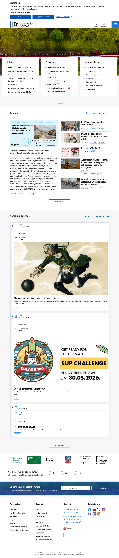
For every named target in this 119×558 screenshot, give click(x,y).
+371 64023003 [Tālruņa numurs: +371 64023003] (72, 510)
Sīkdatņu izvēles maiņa (43, 540)
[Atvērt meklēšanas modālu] (96, 25)
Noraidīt (20, 17)
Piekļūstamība (40, 516)
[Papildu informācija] (74, 528)
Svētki (93, 151)
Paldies (93, 128)
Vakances (13, 516)
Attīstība (85, 173)
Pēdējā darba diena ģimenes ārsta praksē (94, 123)
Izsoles (12, 523)
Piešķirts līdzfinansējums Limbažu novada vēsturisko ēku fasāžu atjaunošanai (29, 152)
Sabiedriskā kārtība (42, 526)
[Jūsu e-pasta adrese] (75, 488)
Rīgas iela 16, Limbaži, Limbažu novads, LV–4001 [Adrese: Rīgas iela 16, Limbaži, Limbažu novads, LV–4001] (74, 522)
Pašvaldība (13, 510)
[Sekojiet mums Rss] (98, 513)
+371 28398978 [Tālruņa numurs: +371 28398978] (72, 513)
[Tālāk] (106, 460)
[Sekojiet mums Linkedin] (94, 513)
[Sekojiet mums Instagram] (103, 509)
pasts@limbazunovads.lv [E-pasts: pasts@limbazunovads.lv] (75, 516)
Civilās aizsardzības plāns (44, 529)
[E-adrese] (68, 528)
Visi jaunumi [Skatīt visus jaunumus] (59, 202)
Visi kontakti (74, 535)
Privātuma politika (41, 513)
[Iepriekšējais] (13, 460)
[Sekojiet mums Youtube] (94, 509)
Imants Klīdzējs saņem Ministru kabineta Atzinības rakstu (94, 136)
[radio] (52, 473)
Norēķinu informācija (17, 513)
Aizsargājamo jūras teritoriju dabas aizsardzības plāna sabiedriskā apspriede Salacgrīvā (94, 164)
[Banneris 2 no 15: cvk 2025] (34, 460)
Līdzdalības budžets (42, 536)
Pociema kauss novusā (24, 427)
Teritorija (93, 173)
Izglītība (93, 142)
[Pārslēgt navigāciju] (115, 24)
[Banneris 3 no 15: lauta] (51, 460)
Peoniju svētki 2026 (90, 148)
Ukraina (102, 188)
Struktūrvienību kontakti (18, 527)
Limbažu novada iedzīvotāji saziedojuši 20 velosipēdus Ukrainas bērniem (94, 182)
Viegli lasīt (38, 510)
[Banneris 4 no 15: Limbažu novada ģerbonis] (68, 460)
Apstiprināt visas (43, 17)
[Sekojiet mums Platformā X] (98, 509)
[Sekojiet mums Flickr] (89, 513)
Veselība (101, 128)
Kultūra (101, 142)
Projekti (30, 194)
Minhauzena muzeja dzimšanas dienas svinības (36, 298)
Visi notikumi (59, 445)
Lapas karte (39, 533)
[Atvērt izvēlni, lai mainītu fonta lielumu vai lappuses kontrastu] (104, 25)
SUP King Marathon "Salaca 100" (29, 388)
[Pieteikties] (102, 488)
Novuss (17, 433)
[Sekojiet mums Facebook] (89, 509)
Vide (101, 173)
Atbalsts (21, 194)
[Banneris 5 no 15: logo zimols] (85, 460)
